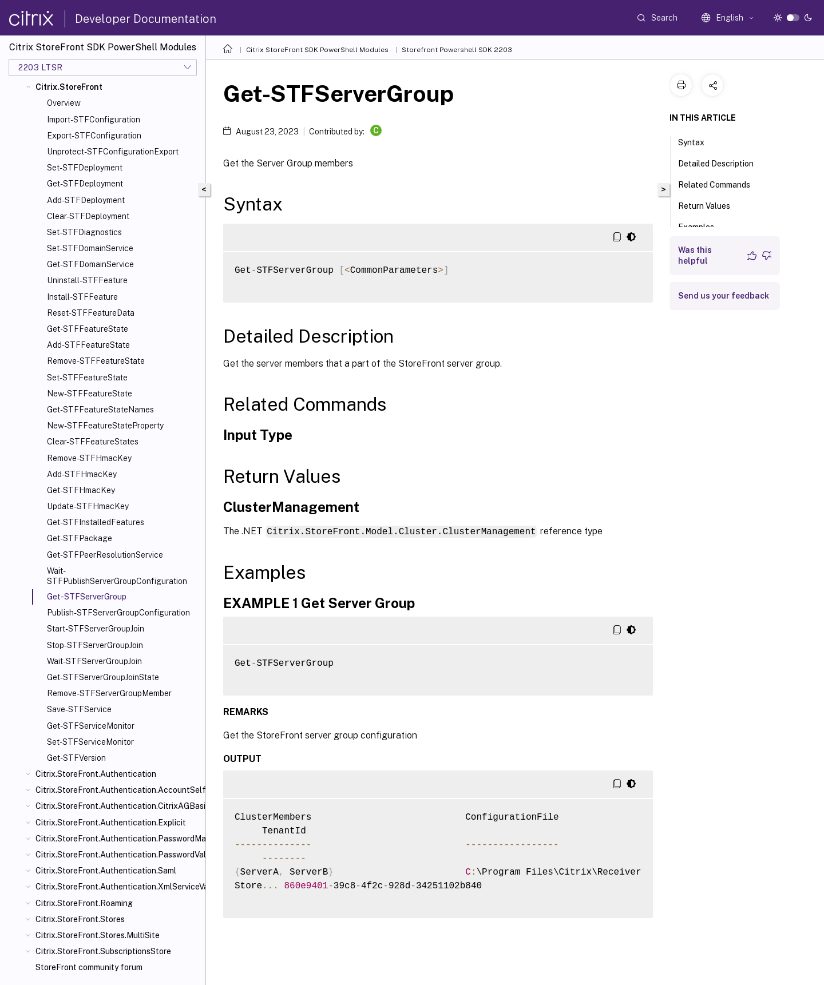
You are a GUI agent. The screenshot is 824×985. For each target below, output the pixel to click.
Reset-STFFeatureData (90, 312)
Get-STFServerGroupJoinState (103, 677)
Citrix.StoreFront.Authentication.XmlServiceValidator (118, 886)
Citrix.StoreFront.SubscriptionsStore (103, 951)
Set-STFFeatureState (87, 377)
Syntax (697, 141)
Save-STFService (79, 709)
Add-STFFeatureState (88, 344)
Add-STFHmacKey (82, 474)
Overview (64, 103)
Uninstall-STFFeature (87, 280)
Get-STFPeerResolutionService (105, 554)
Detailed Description (722, 162)
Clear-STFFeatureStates (92, 441)
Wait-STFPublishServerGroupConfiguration (117, 576)
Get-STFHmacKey (81, 490)
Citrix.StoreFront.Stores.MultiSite (97, 935)
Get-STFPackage (79, 538)
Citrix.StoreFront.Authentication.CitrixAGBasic (118, 806)
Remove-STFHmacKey (89, 458)
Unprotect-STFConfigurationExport (113, 151)
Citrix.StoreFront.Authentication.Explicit (110, 822)
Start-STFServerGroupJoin (95, 628)
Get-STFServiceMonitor (90, 725)
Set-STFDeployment (84, 167)
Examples (702, 226)
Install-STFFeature (82, 296)
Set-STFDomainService (90, 248)
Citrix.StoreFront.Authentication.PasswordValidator (118, 854)
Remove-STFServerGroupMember (109, 693)
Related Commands (720, 183)
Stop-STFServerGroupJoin (95, 645)
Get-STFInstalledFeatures (95, 522)
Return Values (710, 204)
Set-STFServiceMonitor (90, 741)
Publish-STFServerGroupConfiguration (118, 612)
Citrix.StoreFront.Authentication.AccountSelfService (118, 790)
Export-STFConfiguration (94, 135)
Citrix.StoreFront (68, 87)
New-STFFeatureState (89, 393)
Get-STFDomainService (90, 264)
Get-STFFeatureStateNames (100, 409)
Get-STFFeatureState (87, 328)
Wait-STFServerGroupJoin (94, 661)
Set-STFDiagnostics (84, 232)
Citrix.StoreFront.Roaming (84, 903)
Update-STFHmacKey (88, 506)
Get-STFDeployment (85, 183)
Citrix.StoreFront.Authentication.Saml (105, 870)
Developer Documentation (145, 19)
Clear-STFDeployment (88, 216)
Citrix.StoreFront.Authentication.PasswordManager (118, 838)
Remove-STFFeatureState (96, 361)
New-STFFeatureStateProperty (105, 425)
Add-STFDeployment (86, 200)
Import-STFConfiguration (93, 119)
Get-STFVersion (76, 757)
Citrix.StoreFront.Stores (80, 919)
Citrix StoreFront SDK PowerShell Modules (317, 50)
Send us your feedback (723, 295)
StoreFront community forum (88, 967)
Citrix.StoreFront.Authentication (95, 774)
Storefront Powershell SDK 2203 (457, 50)
